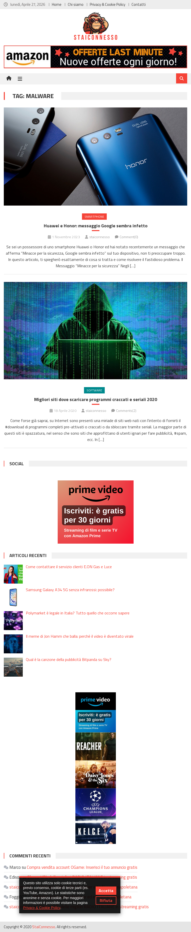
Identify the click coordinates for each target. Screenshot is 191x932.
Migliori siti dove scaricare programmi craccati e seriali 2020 (95, 399)
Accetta (106, 890)
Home (56, 4)
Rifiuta (106, 900)
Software (94, 390)
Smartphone (94, 216)
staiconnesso (99, 236)
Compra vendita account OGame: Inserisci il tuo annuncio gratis (82, 867)
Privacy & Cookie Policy (107, 4)
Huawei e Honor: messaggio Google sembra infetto (95, 226)
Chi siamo (75, 4)
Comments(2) (126, 410)
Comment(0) (129, 236)
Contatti (139, 4)
